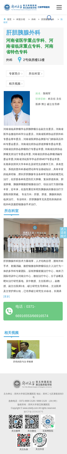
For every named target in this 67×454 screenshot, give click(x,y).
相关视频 (14, 83)
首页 (7, 19)
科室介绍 (20, 19)
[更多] (6, 296)
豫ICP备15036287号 (33, 411)
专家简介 (14, 73)
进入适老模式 (63, 232)
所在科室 (34, 73)
